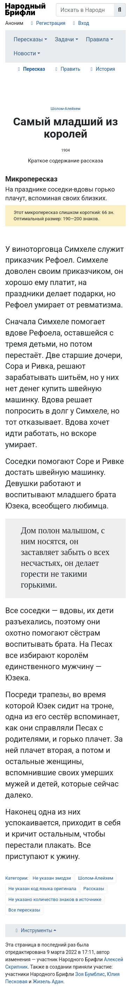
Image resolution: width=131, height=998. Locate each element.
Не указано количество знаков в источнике (54, 899)
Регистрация (50, 23)
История (105, 69)
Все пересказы (24, 910)
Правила (97, 39)
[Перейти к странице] (120, 9)
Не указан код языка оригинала (42, 888)
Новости (25, 53)
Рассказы (93, 888)
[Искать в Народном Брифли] (85, 9)
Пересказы (28, 39)
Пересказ (34, 69)
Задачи (64, 39)
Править (70, 69)
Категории (16, 878)
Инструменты (36, 930)
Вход (83, 23)
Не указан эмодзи (51, 878)
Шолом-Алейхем (66, 108)
